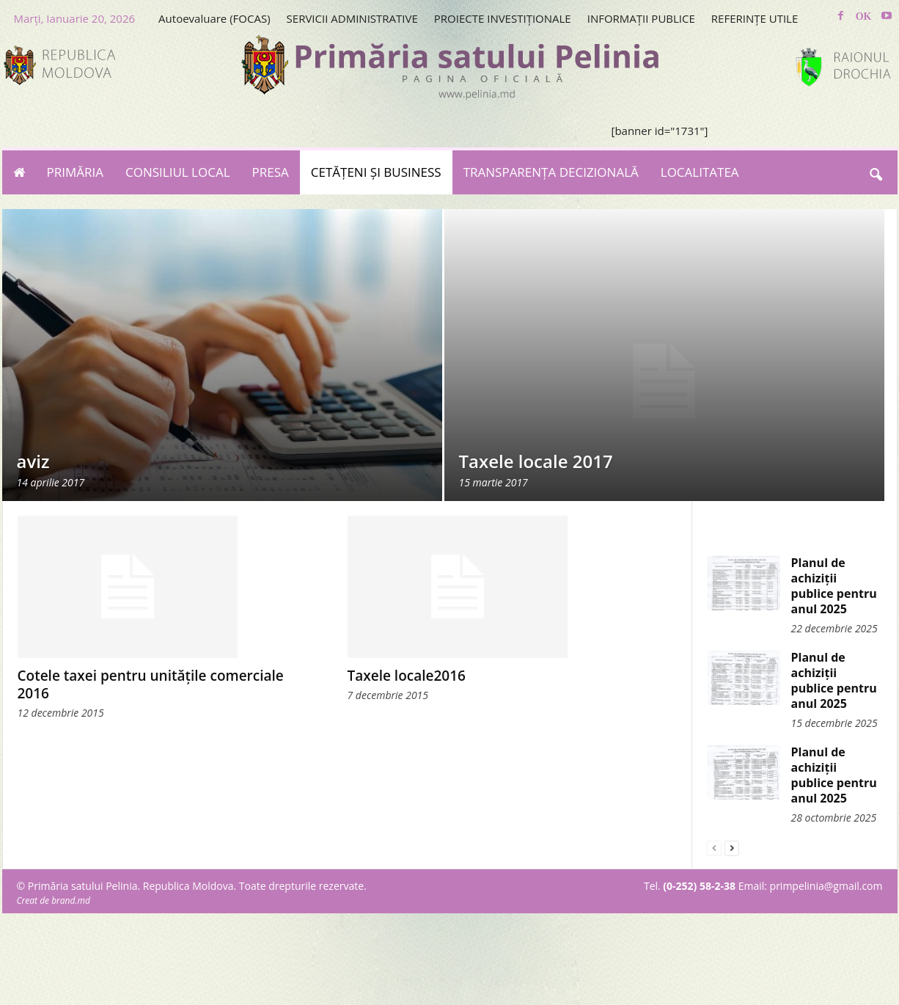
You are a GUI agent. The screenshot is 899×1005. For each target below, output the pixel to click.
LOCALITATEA (700, 172)
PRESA (270, 172)
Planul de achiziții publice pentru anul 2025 (834, 586)
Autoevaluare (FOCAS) (214, 18)
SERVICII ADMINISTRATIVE (352, 18)
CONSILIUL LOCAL (177, 172)
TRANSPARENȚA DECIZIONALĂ (551, 172)
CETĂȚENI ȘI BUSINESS (376, 172)
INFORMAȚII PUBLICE (641, 18)
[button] (875, 172)
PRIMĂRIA (75, 172)
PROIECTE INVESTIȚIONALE (502, 18)
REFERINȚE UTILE (754, 18)
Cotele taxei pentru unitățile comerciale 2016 (151, 684)
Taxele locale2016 (407, 675)
